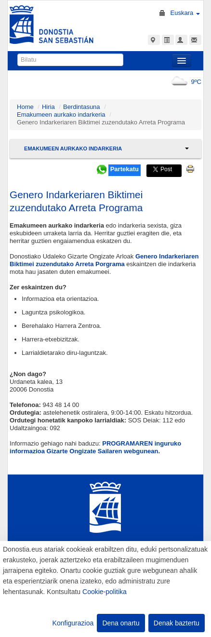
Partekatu (124, 169)
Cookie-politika (104, 592)
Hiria (48, 106)
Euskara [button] (185, 12)
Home (25, 106)
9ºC (184, 81)
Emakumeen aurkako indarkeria (61, 114)
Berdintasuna (81, 106)
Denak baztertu (176, 623)
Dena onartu (120, 623)
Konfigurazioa (73, 623)
